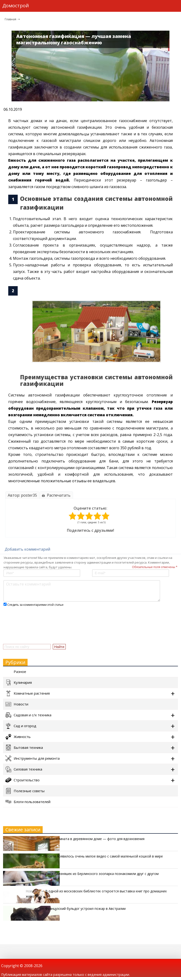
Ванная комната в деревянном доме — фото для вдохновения (93, 839)
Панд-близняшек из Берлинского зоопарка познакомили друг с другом (102, 873)
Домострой (15, 5)
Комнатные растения (27, 693)
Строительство (22, 780)
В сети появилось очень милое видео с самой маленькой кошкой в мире (104, 856)
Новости (16, 704)
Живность (18, 737)
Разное (15, 672)
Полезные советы (25, 791)
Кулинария (18, 682)
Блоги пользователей (27, 802)
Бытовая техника (24, 747)
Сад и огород (20, 726)
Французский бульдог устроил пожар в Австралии (85, 908)
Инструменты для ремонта (32, 758)
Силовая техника (23, 769)
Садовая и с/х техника (28, 715)
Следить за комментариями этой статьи (35, 605)
